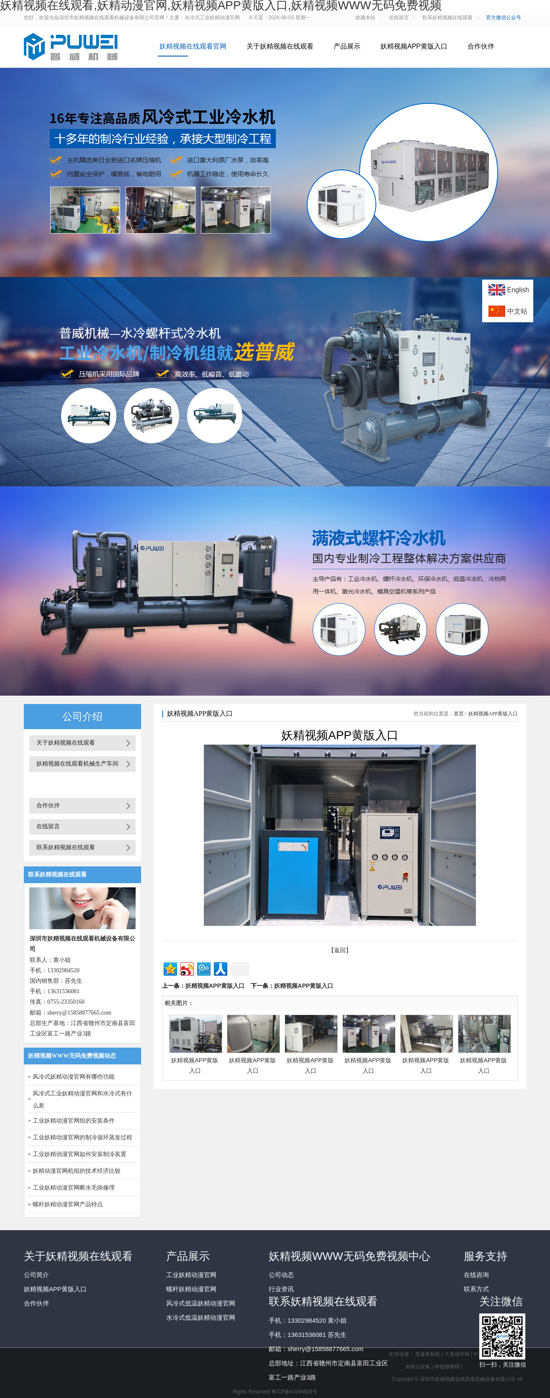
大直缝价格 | (459, 1354)
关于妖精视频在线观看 (280, 46)
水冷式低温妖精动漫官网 (200, 1317)
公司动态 (281, 1274)
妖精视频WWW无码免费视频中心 (349, 1256)
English (518, 289)
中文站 (517, 311)
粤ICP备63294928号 (294, 1392)
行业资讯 (281, 1289)
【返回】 (340, 950)
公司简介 (36, 1274)
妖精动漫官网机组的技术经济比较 (77, 1171)
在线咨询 (476, 1274)
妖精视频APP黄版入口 (413, 46)
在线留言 (48, 826)
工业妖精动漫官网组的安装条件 (74, 1121)
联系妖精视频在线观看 (65, 847)
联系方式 (476, 1289)
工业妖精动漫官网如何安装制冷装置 (79, 1154)
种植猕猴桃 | (448, 1367)
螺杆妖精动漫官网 (191, 1289)
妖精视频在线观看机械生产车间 (77, 764)
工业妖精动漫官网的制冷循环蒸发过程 (82, 1137)
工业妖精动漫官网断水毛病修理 (74, 1188)
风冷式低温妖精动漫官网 (200, 1303)
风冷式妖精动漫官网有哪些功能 (74, 1077)
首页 (459, 714)
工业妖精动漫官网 (191, 1274)
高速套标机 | (430, 1354)
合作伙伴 (481, 46)
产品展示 (347, 46)
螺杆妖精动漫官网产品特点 (68, 1204)
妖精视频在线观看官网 (192, 46)
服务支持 (485, 1256)
